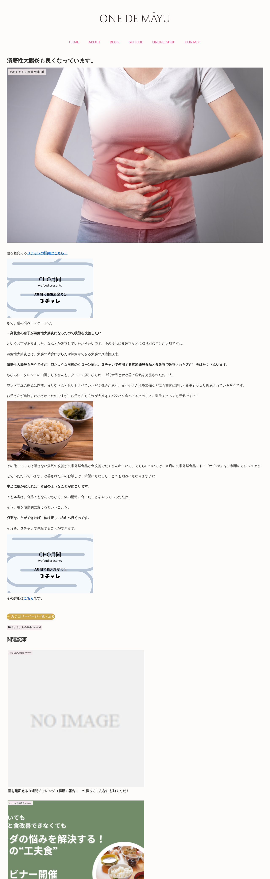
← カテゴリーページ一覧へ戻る (31, 616)
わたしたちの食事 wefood (24, 627)
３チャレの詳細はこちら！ (47, 253)
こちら (29, 598)
